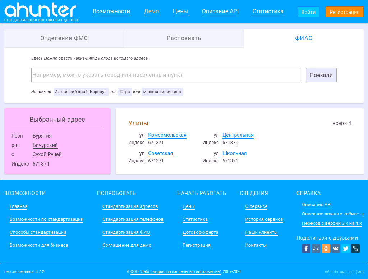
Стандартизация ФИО (126, 232)
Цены (180, 11)
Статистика (268, 11)
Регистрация (345, 12)
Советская (160, 153)
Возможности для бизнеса (39, 245)
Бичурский (45, 145)
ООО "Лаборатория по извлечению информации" (175, 271)
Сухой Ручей (47, 154)
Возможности (111, 11)
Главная (18, 206)
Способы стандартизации (38, 232)
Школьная (234, 153)
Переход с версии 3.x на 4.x (332, 223)
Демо (151, 11)
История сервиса (264, 219)
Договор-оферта (200, 232)
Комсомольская (167, 135)
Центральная (238, 135)
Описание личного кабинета (333, 214)
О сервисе (256, 206)
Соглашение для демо (126, 245)
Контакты (256, 245)
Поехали (321, 75)
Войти (309, 12)
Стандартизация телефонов (133, 219)
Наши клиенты (261, 232)
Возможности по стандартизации (46, 219)
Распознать (184, 38)
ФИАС (303, 38)
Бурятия (42, 136)
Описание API (220, 11)
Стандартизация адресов (130, 206)
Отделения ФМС (64, 38)
